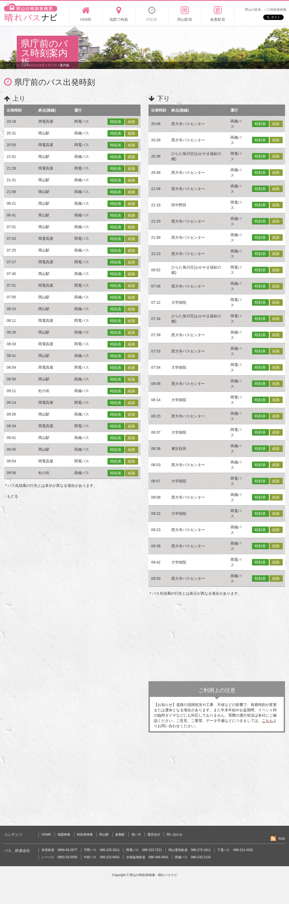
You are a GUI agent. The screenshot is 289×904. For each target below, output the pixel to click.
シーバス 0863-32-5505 (59, 857)
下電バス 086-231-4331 (235, 850)
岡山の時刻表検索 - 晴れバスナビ (153, 875)
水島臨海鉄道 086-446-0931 (147, 857)
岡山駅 (104, 834)
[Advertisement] (175, 44)
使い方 (136, 834)
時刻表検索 (85, 834)
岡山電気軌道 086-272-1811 (189, 850)
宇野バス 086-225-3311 (102, 850)
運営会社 (153, 834)
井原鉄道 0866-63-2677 (59, 850)
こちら (267, 720)
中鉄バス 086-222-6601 (102, 857)
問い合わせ (175, 834)
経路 (131, 122)
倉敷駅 (120, 834)
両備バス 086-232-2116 (193, 857)
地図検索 (63, 834)
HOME (46, 834)
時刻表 (115, 122)
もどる (11, 496)
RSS (281, 839)
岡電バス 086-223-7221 (144, 850)
